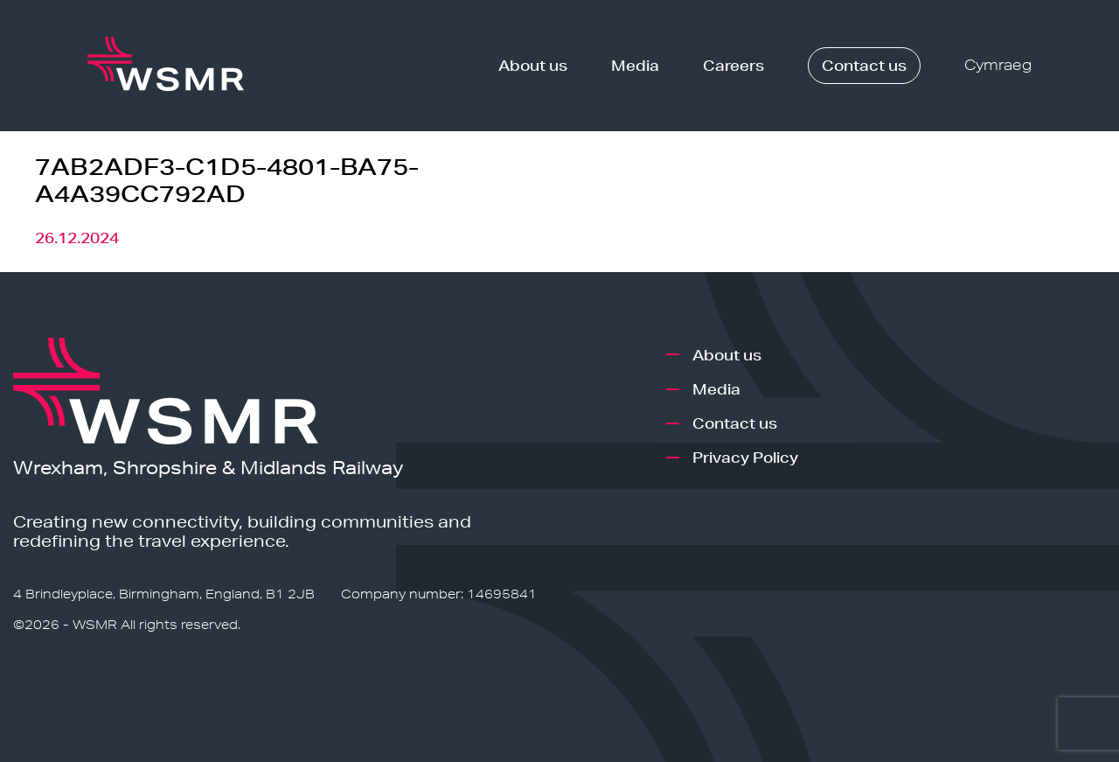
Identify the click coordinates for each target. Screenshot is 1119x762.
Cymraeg (998, 65)
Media (635, 65)
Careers (733, 65)
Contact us (864, 65)
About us (532, 65)
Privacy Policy (745, 457)
